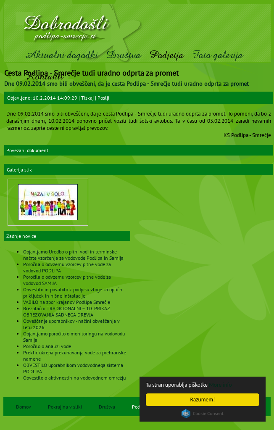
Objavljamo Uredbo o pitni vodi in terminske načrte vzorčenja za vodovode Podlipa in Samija (73, 254)
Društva (123, 54)
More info (220, 384)
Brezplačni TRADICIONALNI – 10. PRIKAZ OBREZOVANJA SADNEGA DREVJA (66, 311)
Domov (23, 407)
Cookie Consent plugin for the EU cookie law (203, 413)
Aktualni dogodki (61, 54)
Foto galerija (217, 54)
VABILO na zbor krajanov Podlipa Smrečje (66, 302)
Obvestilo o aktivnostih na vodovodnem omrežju (74, 378)
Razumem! (202, 399)
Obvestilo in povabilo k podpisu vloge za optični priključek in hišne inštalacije (73, 292)
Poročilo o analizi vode (47, 346)
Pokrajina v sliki (65, 407)
